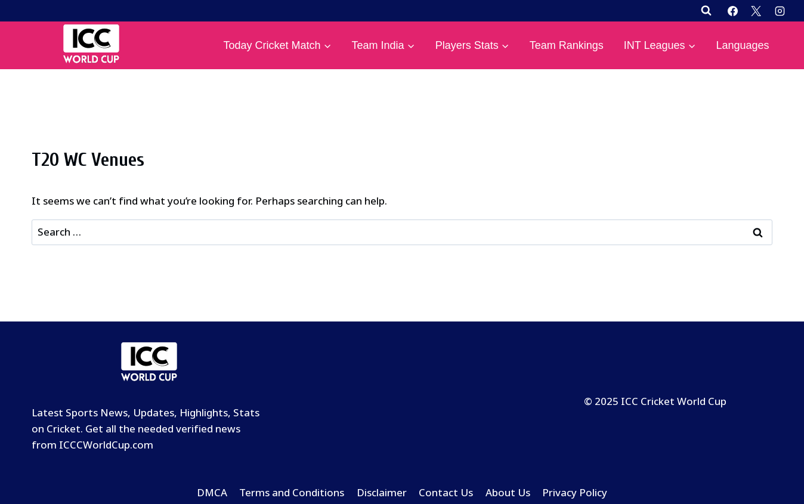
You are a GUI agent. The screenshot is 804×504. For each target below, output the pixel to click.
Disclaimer (382, 493)
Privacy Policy (574, 493)
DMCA (212, 493)
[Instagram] (779, 11)
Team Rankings (567, 45)
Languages (742, 45)
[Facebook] (733, 11)
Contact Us (446, 493)
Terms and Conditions (291, 493)
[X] (756, 11)
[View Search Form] (706, 10)
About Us (508, 493)
